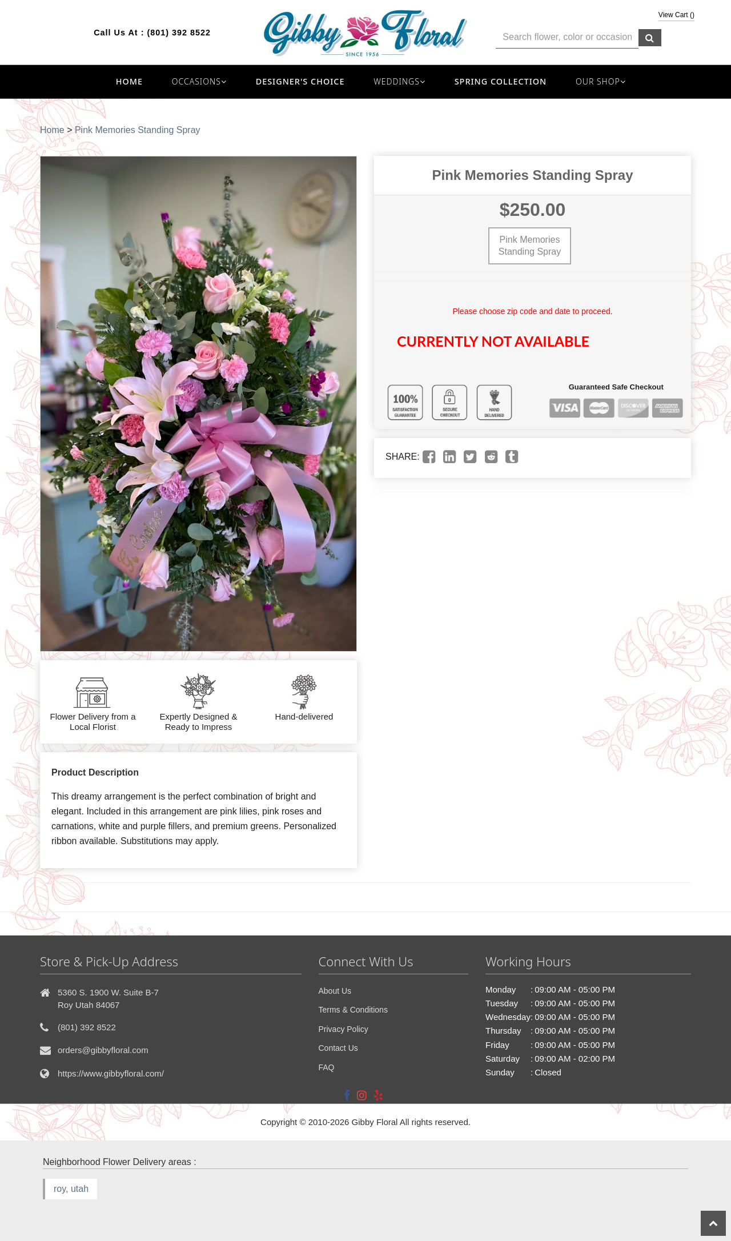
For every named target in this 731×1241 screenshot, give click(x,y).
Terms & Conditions (353, 1009)
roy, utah (71, 1189)
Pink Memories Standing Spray (137, 130)
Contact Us (338, 1048)
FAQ (327, 1067)
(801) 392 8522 (179, 32)
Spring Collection (501, 81)
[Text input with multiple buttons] (567, 37)
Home (129, 81)
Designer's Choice (300, 81)
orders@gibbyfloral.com (103, 1050)
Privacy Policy (343, 1029)
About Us (335, 990)
